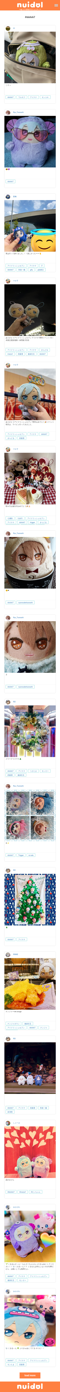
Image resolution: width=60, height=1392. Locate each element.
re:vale (31, 855)
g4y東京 (41, 270)
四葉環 (20, 354)
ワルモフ (21, 97)
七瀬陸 (10, 518)
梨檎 (15, 197)
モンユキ (45, 97)
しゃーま (16, 1123)
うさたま (33, 771)
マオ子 (15, 281)
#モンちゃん (36, 1192)
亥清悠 (10, 1112)
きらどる (44, 350)
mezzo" (10, 354)
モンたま (10, 1365)
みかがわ (16, 1207)
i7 (41, 266)
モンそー (45, 771)
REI (14, 702)
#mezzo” (22, 1192)
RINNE (15, 954)
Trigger (21, 855)
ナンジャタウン (13, 1024)
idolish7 (10, 97)
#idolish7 (11, 1192)
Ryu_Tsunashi (18, 112)
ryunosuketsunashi (25, 603)
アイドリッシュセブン (16, 266)
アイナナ (33, 97)
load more (30, 1375)
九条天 (20, 518)
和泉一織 (21, 270)
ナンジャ (43, 1028)
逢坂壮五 (31, 354)
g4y (31, 270)
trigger (32, 522)
